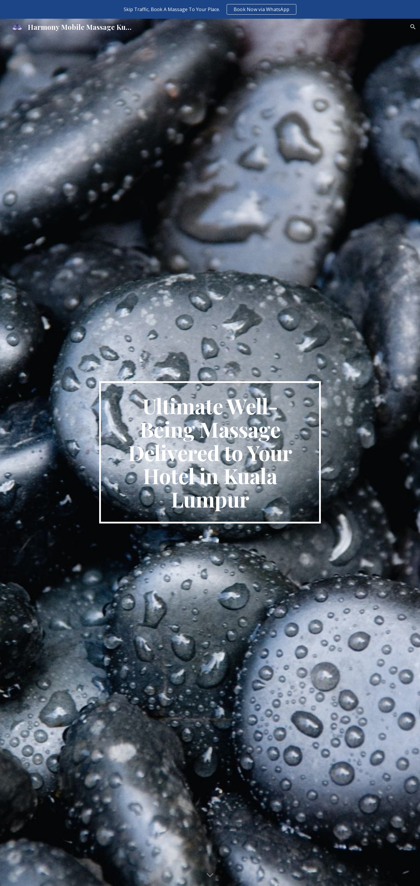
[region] (210, 9)
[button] (413, 27)
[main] (210, 452)
